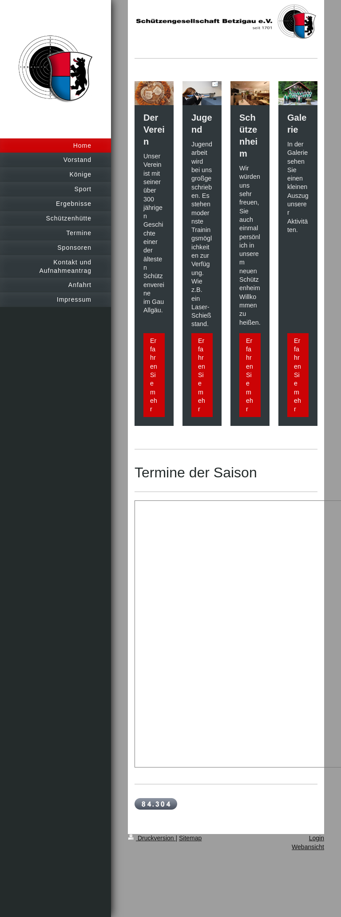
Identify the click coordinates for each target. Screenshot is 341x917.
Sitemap (190, 838)
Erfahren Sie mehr (153, 375)
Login (316, 838)
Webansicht (308, 846)
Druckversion (151, 838)
